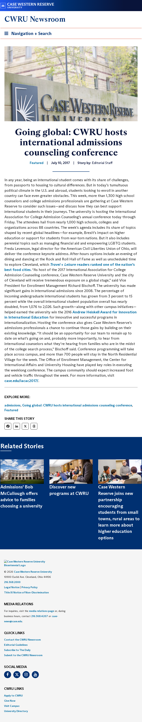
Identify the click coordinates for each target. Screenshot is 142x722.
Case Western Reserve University (33, 566)
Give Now (9, 695)
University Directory (16, 705)
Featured (11, 410)
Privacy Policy (29, 581)
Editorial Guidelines (16, 639)
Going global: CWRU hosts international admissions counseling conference (77, 405)
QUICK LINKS (14, 627)
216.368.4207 (39, 610)
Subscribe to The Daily (17, 644)
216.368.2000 (12, 576)
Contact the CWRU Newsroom (22, 634)
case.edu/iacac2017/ (21, 380)
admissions (12, 405)
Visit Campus (11, 700)
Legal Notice (11, 581)
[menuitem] (71, 634)
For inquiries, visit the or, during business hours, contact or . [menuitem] (34, 610)
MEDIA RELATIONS (18, 599)
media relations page (41, 605)
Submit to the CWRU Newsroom (23, 649)
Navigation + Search (27, 34)
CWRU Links (14, 683)
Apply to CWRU (13, 690)
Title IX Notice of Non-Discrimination (26, 587)
